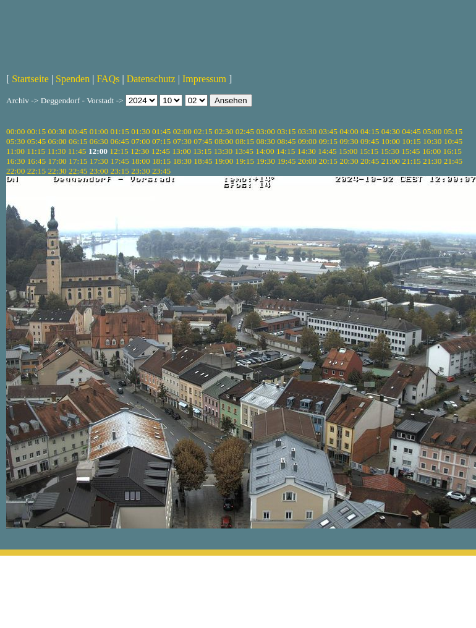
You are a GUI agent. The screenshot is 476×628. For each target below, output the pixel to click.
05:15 (453, 131)
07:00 (140, 141)
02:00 (182, 131)
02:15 (202, 131)
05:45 (36, 141)
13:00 (181, 151)
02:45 (245, 131)
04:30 (390, 131)
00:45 (78, 131)
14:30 (306, 151)
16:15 (452, 151)
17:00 (57, 161)
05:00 (432, 131)
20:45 (369, 161)
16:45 (36, 161)
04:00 (348, 131)
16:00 (431, 151)
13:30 (223, 151)
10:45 (453, 141)
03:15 (286, 131)
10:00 (390, 141)
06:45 (120, 141)
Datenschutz (151, 79)
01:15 (120, 131)
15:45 (410, 151)
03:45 (328, 131)
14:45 (327, 151)
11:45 (77, 151)
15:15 (369, 151)
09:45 (369, 141)
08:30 (265, 141)
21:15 (411, 161)
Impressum (204, 79)
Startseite (30, 79)
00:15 (36, 131)
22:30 (57, 171)
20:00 (307, 161)
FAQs (107, 79)
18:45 (202, 161)
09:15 (328, 141)
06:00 (57, 141)
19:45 (286, 161)
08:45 (286, 141)
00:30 (57, 131)
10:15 (411, 141)
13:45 (244, 151)
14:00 (264, 151)
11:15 (36, 151)
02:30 (224, 131)
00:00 (15, 131)
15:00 (348, 151)
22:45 (78, 171)
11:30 (56, 151)
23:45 (161, 171)
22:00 (15, 171)
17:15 (78, 161)
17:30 (99, 161)
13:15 (202, 151)
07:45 (202, 141)
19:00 (224, 161)
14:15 (285, 151)
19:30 (265, 161)
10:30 (432, 141)
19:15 (245, 161)
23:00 (99, 171)
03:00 (265, 131)
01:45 (161, 131)
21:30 (432, 161)
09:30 (348, 141)
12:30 (139, 151)
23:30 (140, 171)
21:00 (390, 161)
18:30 (182, 161)
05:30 (15, 141)
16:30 (15, 161)
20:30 (348, 161)
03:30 (307, 131)
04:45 (411, 131)
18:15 (161, 161)
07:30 (182, 141)
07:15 (161, 141)
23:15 (120, 171)
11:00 (15, 151)
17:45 (120, 161)
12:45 (160, 151)
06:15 (78, 141)
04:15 (369, 131)
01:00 (99, 131)
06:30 (99, 141)
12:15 (118, 151)
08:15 (245, 141)
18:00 (140, 161)
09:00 (307, 141)
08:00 (224, 141)
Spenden (73, 79)
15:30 (389, 151)
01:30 (140, 131)
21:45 (453, 161)
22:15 (36, 171)
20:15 (328, 161)
